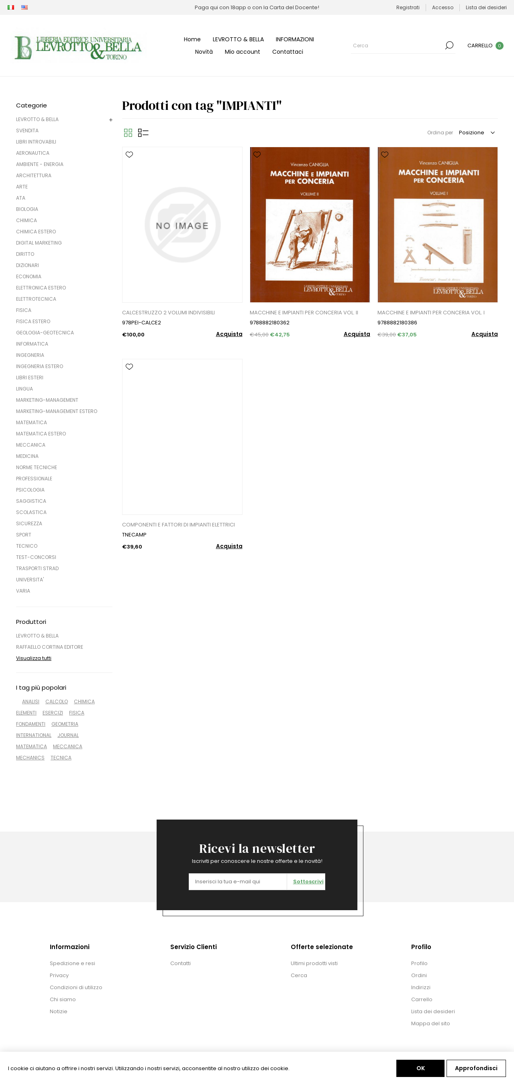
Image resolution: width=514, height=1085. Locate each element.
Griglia (128, 133)
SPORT (23, 534)
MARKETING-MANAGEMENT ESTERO (56, 411)
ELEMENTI (26, 712)
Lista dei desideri (433, 1011)
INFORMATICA (32, 343)
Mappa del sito (430, 1023)
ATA (20, 197)
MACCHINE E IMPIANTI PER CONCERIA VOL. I (431, 312)
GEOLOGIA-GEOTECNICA (45, 332)
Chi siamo (63, 999)
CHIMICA (26, 220)
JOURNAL (68, 735)
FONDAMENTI (30, 724)
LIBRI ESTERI (29, 377)
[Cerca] (397, 45)
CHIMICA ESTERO (36, 231)
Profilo (419, 963)
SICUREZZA (29, 523)
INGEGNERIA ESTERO (39, 366)
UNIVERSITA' (30, 579)
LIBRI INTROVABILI (36, 141)
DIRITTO (25, 254)
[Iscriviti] (238, 882)
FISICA (23, 310)
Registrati (408, 7)
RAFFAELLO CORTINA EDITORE (49, 647)
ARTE (22, 186)
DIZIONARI (27, 265)
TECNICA (61, 757)
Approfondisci (476, 1068)
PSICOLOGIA (30, 489)
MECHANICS (30, 757)
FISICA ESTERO (33, 321)
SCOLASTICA (31, 512)
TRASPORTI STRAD (37, 568)
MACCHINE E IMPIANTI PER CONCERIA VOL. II (304, 312)
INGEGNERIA (30, 355)
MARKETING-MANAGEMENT (47, 400)
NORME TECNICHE (36, 467)
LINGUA (24, 388)
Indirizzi (420, 987)
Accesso (442, 7)
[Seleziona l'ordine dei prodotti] (476, 133)
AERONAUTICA (32, 153)
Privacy (59, 975)
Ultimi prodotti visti (314, 963)
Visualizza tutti (33, 658)
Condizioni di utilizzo (76, 987)
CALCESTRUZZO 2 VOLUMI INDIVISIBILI (168, 312)
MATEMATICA (31, 422)
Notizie (58, 1011)
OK (420, 1068)
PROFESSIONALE (34, 478)
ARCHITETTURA (33, 175)
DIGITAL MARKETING (39, 242)
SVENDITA (27, 130)
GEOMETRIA (64, 724)
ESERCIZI (53, 712)
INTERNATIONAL (33, 735)
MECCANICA (30, 444)
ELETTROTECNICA (36, 299)
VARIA (23, 590)
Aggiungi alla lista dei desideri (129, 154)
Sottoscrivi (308, 881)
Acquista (229, 334)
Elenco (143, 133)
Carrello (421, 999)
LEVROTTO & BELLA (37, 119)
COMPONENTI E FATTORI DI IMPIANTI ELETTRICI (178, 524)
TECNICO (26, 545)
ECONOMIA (28, 276)
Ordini (419, 975)
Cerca (449, 45)
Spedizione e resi (72, 963)
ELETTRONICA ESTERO (41, 287)
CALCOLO (56, 701)
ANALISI (30, 701)
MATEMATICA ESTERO (41, 433)
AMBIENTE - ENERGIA (39, 164)
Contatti (180, 963)
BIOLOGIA (27, 209)
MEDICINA (27, 456)
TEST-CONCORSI (36, 557)
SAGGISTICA (31, 501)
